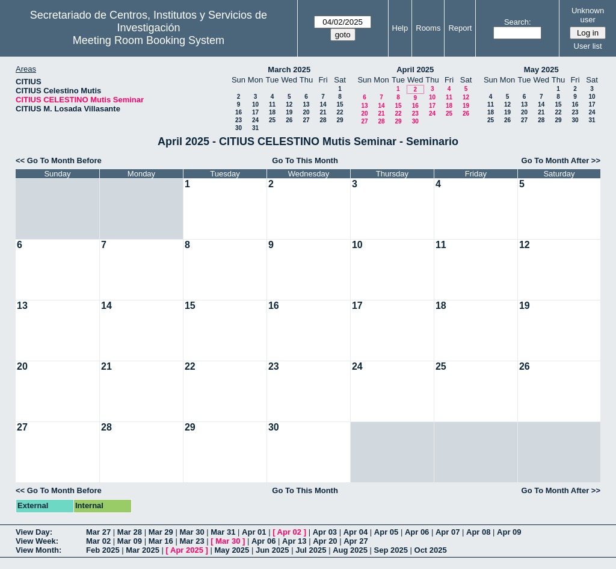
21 (322, 112)
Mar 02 (98, 541)
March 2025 (289, 69)
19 (289, 112)
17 (255, 112)
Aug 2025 (350, 550)
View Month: (38, 550)
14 (322, 104)
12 (289, 104)
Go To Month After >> (561, 160)
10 (255, 104)
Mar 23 (191, 541)
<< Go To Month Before (59, 160)
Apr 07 (448, 531)
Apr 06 (417, 531)
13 (306, 104)
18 (272, 112)
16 (238, 112)
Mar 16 (161, 541)
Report (460, 28)
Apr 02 (289, 531)
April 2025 (415, 69)
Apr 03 (325, 531)
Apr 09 (509, 531)
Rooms (428, 28)
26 (289, 120)
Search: (517, 21)
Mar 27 (98, 531)
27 (306, 120)
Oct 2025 (430, 550)
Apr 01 (254, 531)
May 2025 (541, 69)
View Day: (34, 531)
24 (255, 120)
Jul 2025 (310, 550)
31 (255, 128)
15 (339, 104)
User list (588, 46)
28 (322, 120)
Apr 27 (355, 541)
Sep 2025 (391, 550)
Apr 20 (325, 541)
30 (238, 128)
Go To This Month (305, 160)
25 (272, 120)
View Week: (37, 541)
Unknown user (587, 15)
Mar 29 (161, 531)
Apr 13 (294, 541)
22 (339, 112)
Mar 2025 (142, 550)
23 (238, 120)
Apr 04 (355, 531)
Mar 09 (129, 541)
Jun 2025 (272, 550)
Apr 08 (478, 531)
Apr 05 (386, 531)
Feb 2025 (103, 550)
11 (272, 104)
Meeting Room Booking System (148, 40)
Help (400, 28)
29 (339, 120)
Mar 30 (191, 531)
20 (306, 112)
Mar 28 (129, 531)
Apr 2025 (186, 550)
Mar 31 (223, 531)
